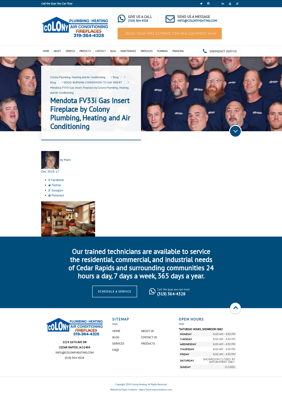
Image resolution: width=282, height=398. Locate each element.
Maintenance (128, 51)
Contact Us (149, 337)
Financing (178, 51)
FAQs (115, 350)
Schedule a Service (114, 291)
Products (85, 51)
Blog (113, 51)
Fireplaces (147, 51)
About (57, 51)
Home (46, 51)
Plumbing (162, 51)
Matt (67, 160)
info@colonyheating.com (74, 352)
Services (70, 51)
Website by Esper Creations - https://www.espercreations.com (141, 389)
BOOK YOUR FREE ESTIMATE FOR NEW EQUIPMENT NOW (170, 33)
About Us (147, 331)
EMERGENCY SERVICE (220, 51)
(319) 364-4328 (74, 358)
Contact (100, 51)
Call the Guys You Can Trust (56, 3)
